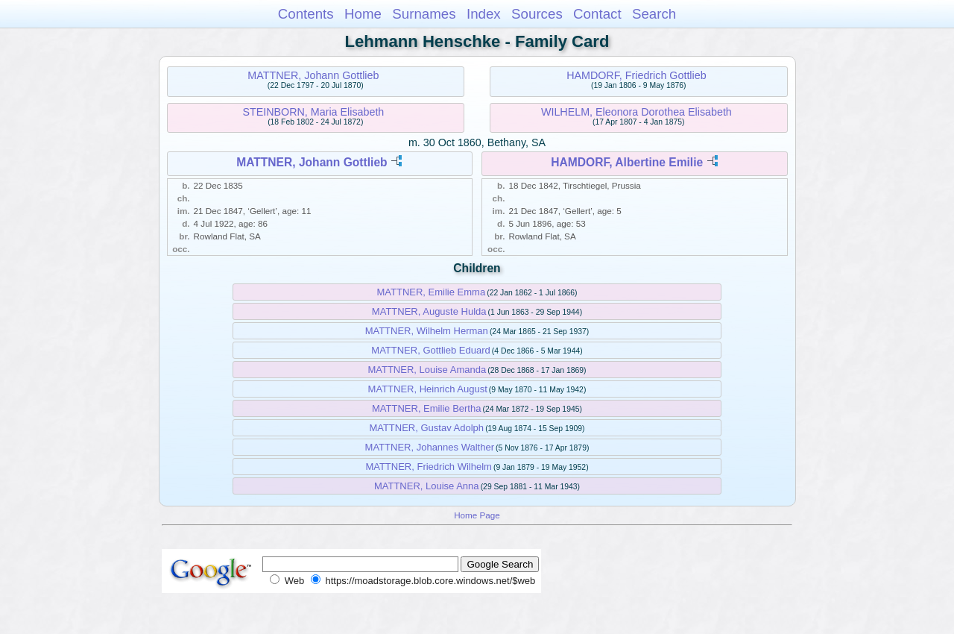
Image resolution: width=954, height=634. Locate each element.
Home (363, 14)
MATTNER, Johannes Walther (429, 447)
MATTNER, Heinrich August (427, 389)
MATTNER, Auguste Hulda (429, 311)
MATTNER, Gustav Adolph (426, 427)
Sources (537, 14)
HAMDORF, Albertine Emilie (627, 162)
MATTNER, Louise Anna (426, 486)
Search (654, 14)
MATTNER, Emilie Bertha (426, 408)
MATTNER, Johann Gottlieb (313, 75)
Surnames (423, 14)
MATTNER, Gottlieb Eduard (430, 350)
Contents (306, 14)
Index (484, 14)
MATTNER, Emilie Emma (430, 292)
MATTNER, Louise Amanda (426, 369)
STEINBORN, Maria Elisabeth (313, 112)
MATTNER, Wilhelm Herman (426, 330)
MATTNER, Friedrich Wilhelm (428, 466)
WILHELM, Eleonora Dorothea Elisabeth (636, 112)
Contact (597, 14)
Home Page (477, 515)
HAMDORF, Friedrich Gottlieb (636, 75)
